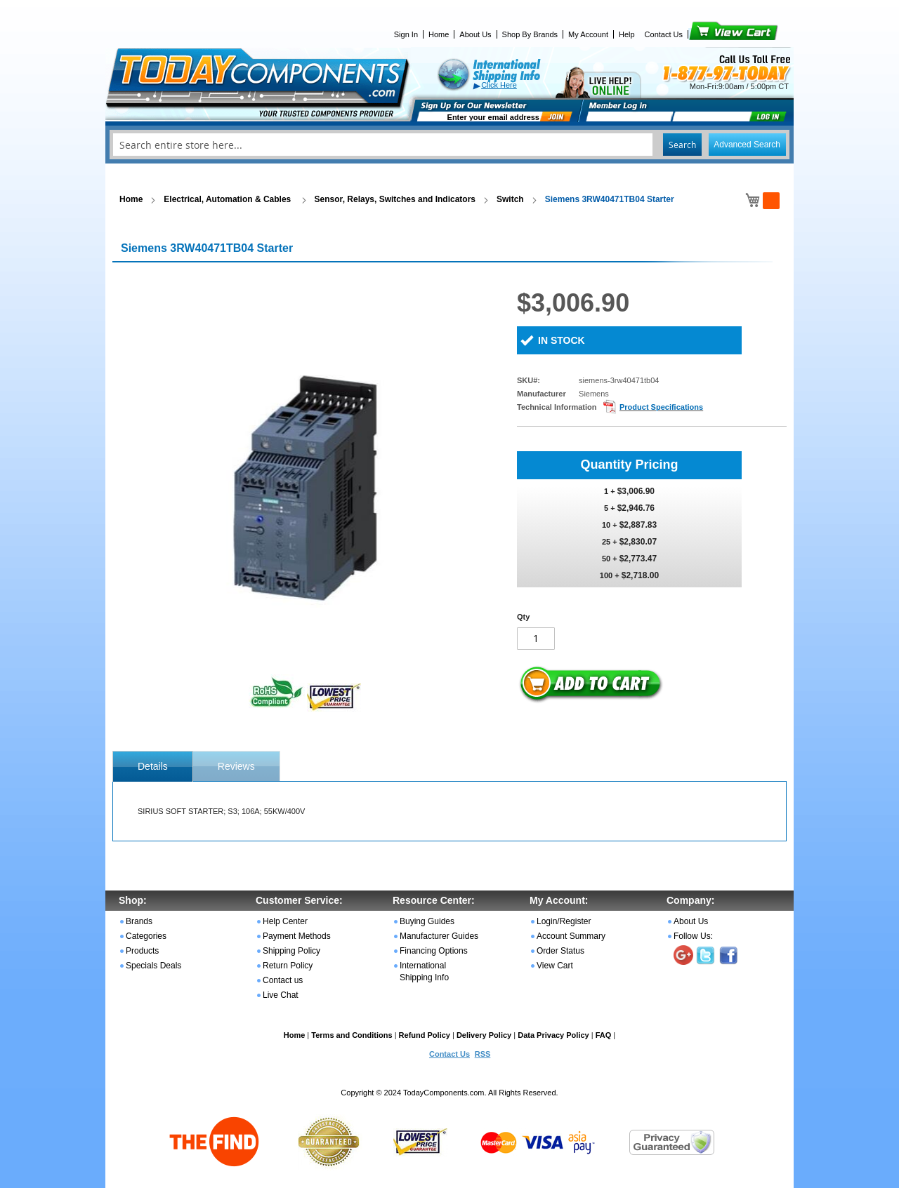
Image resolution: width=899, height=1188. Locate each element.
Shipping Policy (291, 951)
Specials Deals (153, 965)
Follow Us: (693, 936)
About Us (475, 34)
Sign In (406, 34)
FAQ (604, 1035)
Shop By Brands (530, 34)
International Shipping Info (424, 971)
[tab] (152, 766)
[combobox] (449, 144)
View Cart (709, 34)
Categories (146, 936)
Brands (139, 921)
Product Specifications (661, 407)
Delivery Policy (484, 1035)
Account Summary (571, 936)
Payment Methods (297, 936)
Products (142, 951)
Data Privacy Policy (553, 1035)
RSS (483, 1054)
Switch (510, 199)
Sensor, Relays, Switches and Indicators (395, 199)
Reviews (236, 766)
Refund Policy (424, 1035)
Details (153, 766)
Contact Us (664, 34)
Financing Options (434, 951)
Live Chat (280, 995)
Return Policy (288, 965)
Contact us (283, 980)
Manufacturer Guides (439, 936)
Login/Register (564, 921)
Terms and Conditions (351, 1035)
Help (627, 34)
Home (438, 34)
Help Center (285, 921)
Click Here (499, 85)
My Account (588, 34)
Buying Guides (427, 921)
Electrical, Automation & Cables (228, 199)
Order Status (560, 951)
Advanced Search (747, 144)
